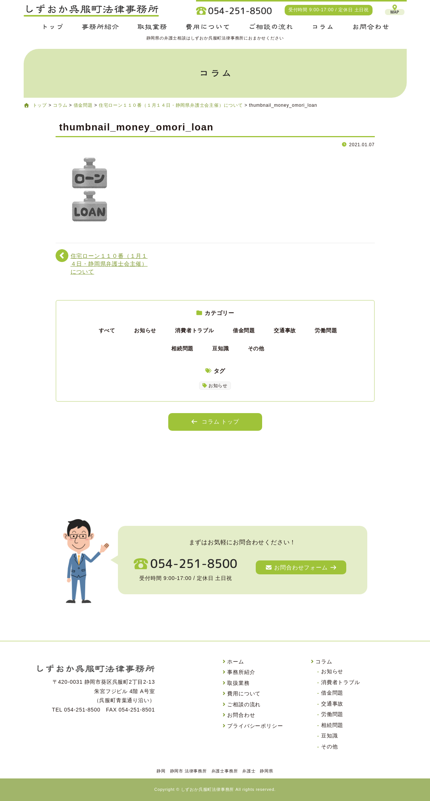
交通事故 (285, 330)
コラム (323, 662)
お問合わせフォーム (300, 567)
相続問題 (182, 348)
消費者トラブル (194, 330)
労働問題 (326, 330)
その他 (256, 348)
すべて (107, 330)
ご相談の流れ (244, 704)
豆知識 (220, 348)
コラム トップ (215, 421)
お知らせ (145, 330)
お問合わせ (241, 715)
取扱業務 (238, 683)
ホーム (235, 662)
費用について (244, 693)
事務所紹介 (241, 672)
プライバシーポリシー (255, 726)
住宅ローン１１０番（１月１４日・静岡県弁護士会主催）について (109, 264)
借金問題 (244, 330)
